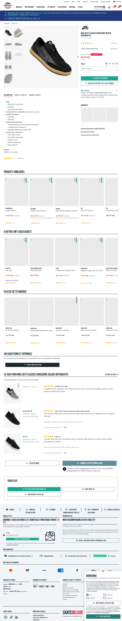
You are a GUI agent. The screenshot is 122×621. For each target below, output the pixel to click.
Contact (65, 599)
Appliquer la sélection (103, 603)
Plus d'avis (32, 463)
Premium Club (84, 468)
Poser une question (32, 365)
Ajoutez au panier (99, 78)
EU (110, 64)
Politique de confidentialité (40, 618)
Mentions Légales (39, 612)
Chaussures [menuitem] (40, 7)
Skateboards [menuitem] (29, 7)
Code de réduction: (24, 18)
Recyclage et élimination (69, 597)
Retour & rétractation (68, 588)
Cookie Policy (36, 620)
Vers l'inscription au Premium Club (90, 540)
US (106, 64)
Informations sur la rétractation (71, 590)
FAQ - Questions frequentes (70, 595)
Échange (50, 510)
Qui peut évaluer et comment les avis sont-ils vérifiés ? (21, 380)
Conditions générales (38, 615)
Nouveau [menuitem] (72, 7)
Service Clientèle (112, 510)
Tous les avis (66, 593)
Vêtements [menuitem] (51, 7)
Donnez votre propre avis (89, 463)
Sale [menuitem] (80, 7)
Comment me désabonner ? (12, 544)
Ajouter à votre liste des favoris (99, 84)
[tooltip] (116, 48)
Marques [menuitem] (19, 7)
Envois (10, 510)
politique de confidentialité (102, 612)
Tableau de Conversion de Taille (71, 591)
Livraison (65, 586)
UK (113, 64)
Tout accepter (103, 617)
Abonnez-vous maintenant (22, 539)
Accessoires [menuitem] (62, 7)
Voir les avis (114, 43)
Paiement (65, 584)
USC (117, 64)
